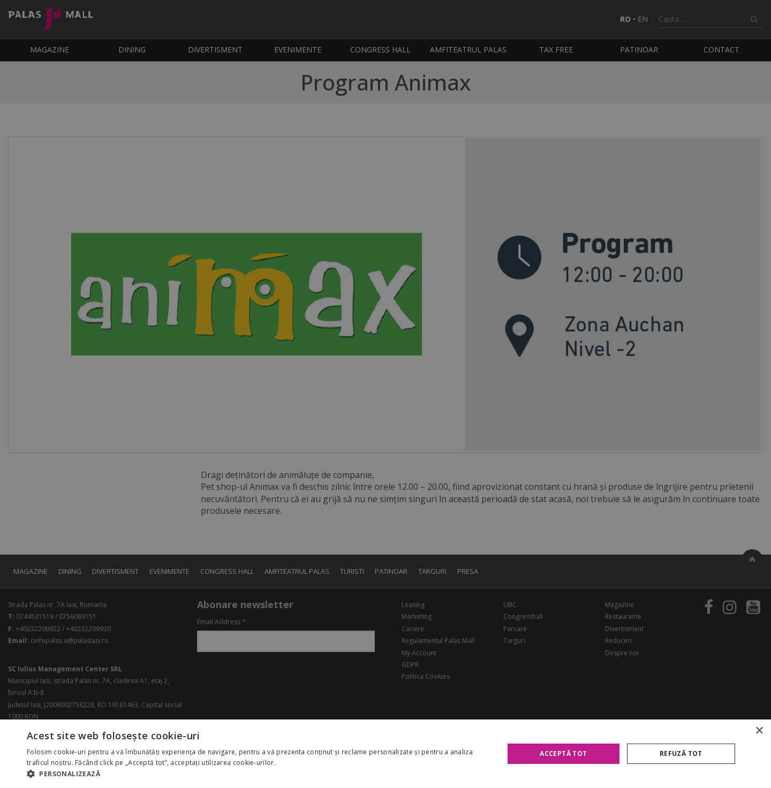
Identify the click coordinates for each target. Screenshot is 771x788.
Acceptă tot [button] (563, 753)
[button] (258, 774)
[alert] (385, 394)
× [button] (759, 731)
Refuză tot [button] (681, 753)
